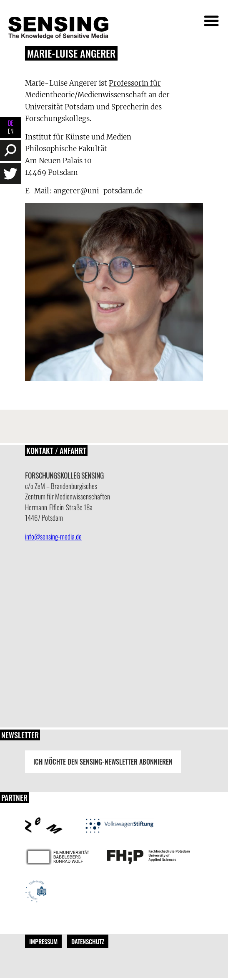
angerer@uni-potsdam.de (98, 190)
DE (10, 123)
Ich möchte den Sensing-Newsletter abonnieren (103, 762)
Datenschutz (87, 941)
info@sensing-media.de (53, 536)
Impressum (43, 941)
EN (10, 131)
